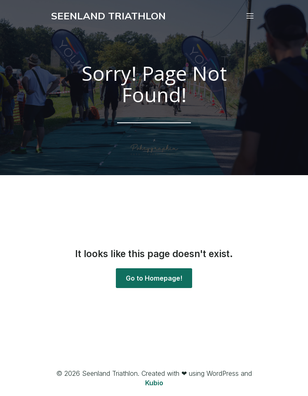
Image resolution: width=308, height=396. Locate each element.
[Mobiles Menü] (250, 16)
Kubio (154, 383)
